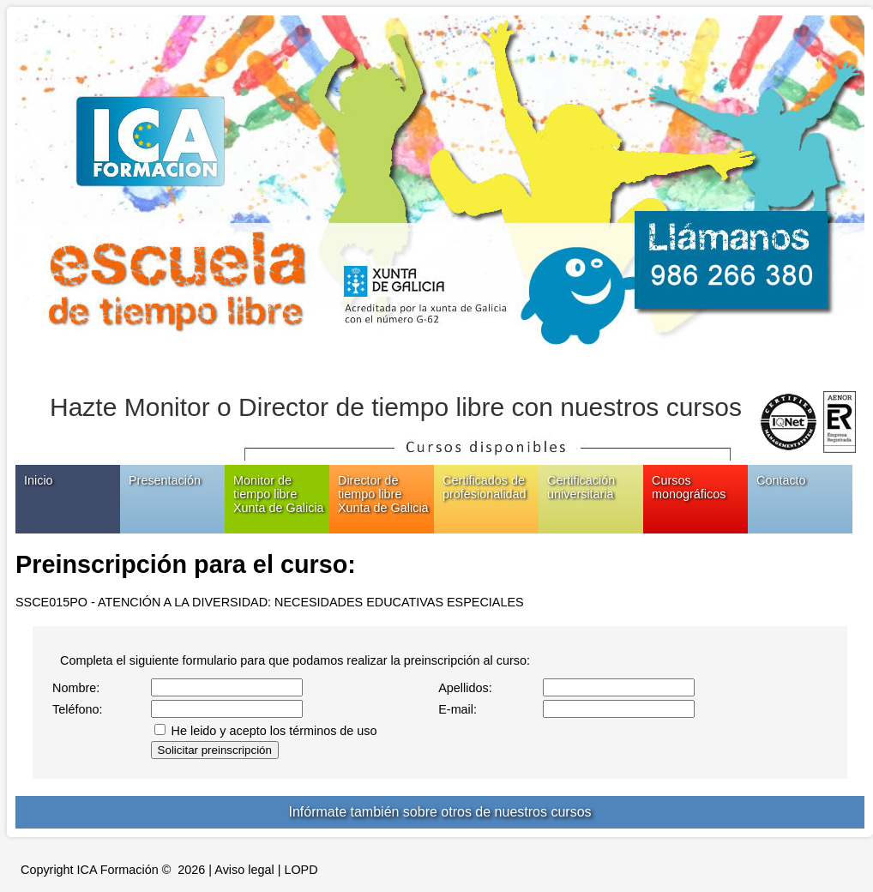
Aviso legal (244, 870)
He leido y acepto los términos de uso (274, 731)
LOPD (300, 870)
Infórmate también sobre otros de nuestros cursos (439, 812)
